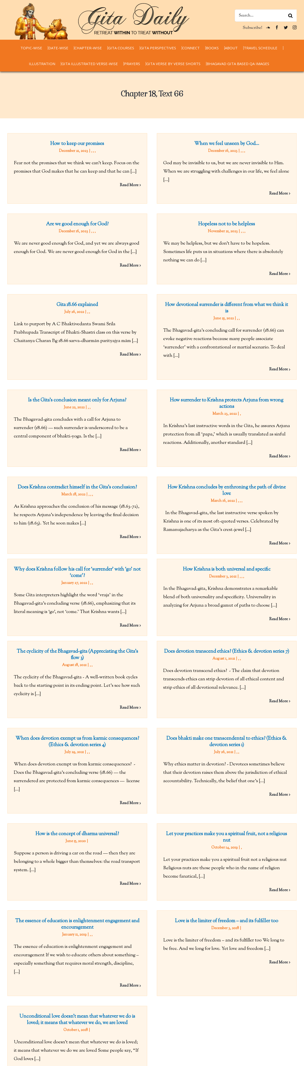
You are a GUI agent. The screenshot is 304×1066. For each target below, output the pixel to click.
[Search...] (266, 15)
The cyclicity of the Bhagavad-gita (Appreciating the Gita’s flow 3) (77, 583)
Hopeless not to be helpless (124, 230)
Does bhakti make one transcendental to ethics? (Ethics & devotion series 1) (124, 692)
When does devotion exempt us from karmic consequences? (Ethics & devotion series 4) (214, 611)
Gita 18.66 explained (145, 255)
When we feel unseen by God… (192, 143)
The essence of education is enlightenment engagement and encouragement (77, 825)
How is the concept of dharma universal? (145, 719)
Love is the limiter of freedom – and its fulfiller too (192, 822)
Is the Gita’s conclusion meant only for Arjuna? (77, 362)
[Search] (290, 15)
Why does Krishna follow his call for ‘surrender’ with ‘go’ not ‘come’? (145, 490)
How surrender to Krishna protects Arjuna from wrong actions (192, 366)
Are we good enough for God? (214, 169)
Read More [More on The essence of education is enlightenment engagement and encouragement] (129, 887)
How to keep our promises (77, 143)
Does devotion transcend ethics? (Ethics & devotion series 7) (192, 580)
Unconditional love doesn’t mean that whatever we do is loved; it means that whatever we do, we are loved (214, 855)
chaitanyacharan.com (28, 1040)
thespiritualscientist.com (31, 1057)
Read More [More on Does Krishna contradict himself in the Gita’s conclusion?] (265, 440)
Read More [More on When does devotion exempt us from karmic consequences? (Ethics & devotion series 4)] (265, 672)
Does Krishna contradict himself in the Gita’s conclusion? (213, 390)
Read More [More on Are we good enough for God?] (265, 211)
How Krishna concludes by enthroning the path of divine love (124, 464)
